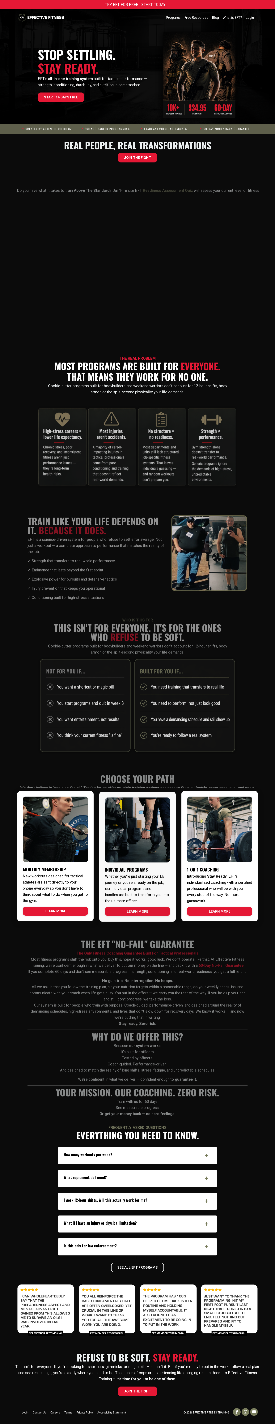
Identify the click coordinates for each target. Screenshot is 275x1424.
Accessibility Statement (111, 1415)
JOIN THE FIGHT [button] (137, 158)
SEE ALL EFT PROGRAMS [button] (137, 1270)
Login (250, 17)
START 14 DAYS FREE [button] (61, 97)
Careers (55, 1415)
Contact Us (39, 1415)
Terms (68, 1415)
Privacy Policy (85, 1415)
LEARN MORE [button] (55, 911)
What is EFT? (232, 17)
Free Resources (196, 17)
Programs (172, 17)
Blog (215, 17)
